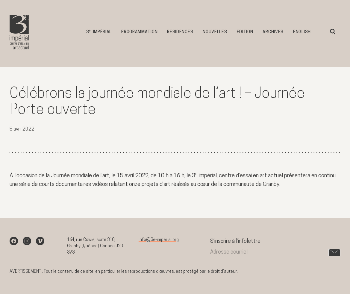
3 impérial (99, 31)
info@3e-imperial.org (159, 240)
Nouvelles (215, 32)
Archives (273, 32)
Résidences (180, 32)
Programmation (139, 32)
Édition (245, 32)
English (302, 32)
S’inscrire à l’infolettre (235, 241)
